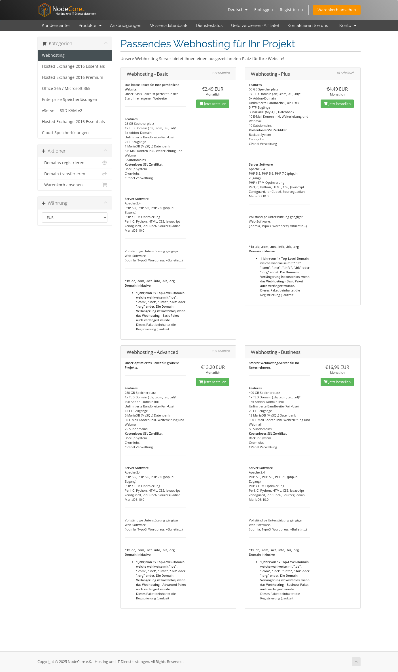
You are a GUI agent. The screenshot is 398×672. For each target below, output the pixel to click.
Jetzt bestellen (212, 103)
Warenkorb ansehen (336, 9)
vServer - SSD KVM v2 (62, 110)
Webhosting (53, 55)
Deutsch (237, 9)
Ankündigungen (125, 25)
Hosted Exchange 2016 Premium (72, 77)
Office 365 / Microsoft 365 (66, 88)
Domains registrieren (74, 162)
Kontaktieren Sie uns (307, 25)
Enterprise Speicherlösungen (69, 99)
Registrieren (291, 9)
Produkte (90, 25)
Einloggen (263, 9)
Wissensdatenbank (168, 25)
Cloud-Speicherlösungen (65, 132)
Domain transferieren (74, 173)
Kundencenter (56, 25)
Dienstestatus (209, 25)
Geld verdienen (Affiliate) (255, 25)
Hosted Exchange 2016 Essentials (73, 66)
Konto (347, 25)
